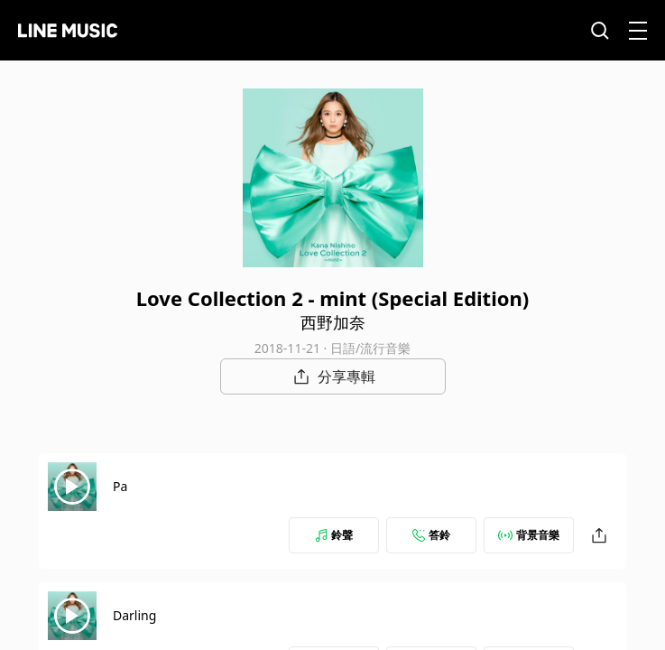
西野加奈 (332, 322)
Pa (120, 486)
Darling (134, 615)
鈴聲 (334, 535)
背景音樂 (528, 535)
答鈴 (431, 535)
